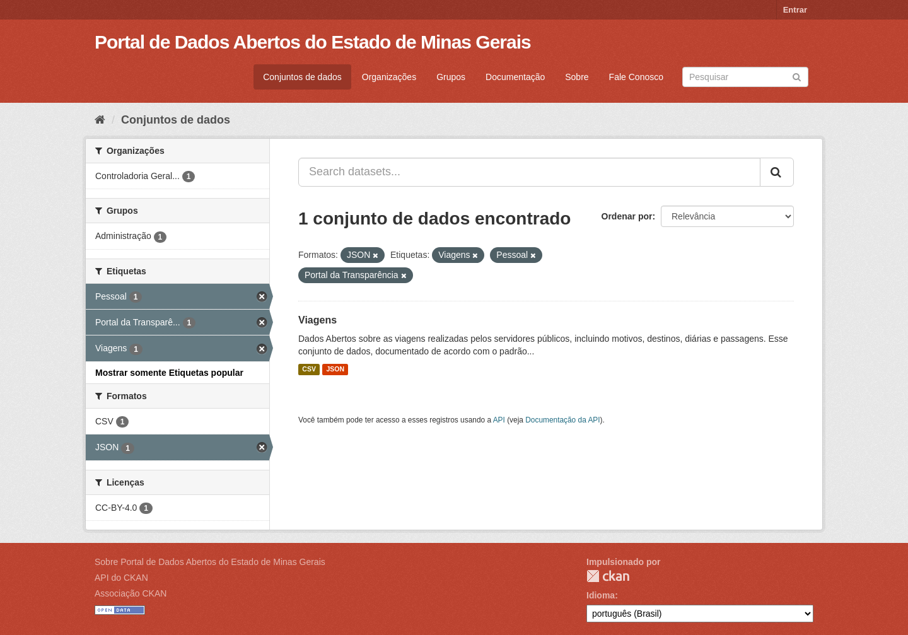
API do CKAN (121, 578)
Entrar (795, 10)
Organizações (389, 77)
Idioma (600, 595)
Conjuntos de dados (302, 77)
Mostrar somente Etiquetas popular (169, 373)
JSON (335, 369)
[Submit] (796, 76)
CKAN (607, 576)
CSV (309, 369)
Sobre (576, 77)
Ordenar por (627, 216)
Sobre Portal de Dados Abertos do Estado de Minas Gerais (210, 562)
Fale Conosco (636, 77)
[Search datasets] (745, 77)
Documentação (515, 77)
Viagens (317, 320)
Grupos (450, 77)
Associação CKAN (130, 593)
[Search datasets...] (529, 172)
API (499, 420)
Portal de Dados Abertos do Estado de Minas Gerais (313, 42)
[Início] (100, 120)
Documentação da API (562, 420)
